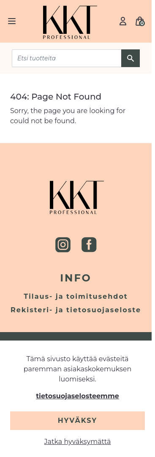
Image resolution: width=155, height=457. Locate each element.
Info (76, 278)
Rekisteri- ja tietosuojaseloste (76, 310)
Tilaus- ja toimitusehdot (76, 296)
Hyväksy (77, 420)
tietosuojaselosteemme (77, 396)
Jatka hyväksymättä (77, 442)
